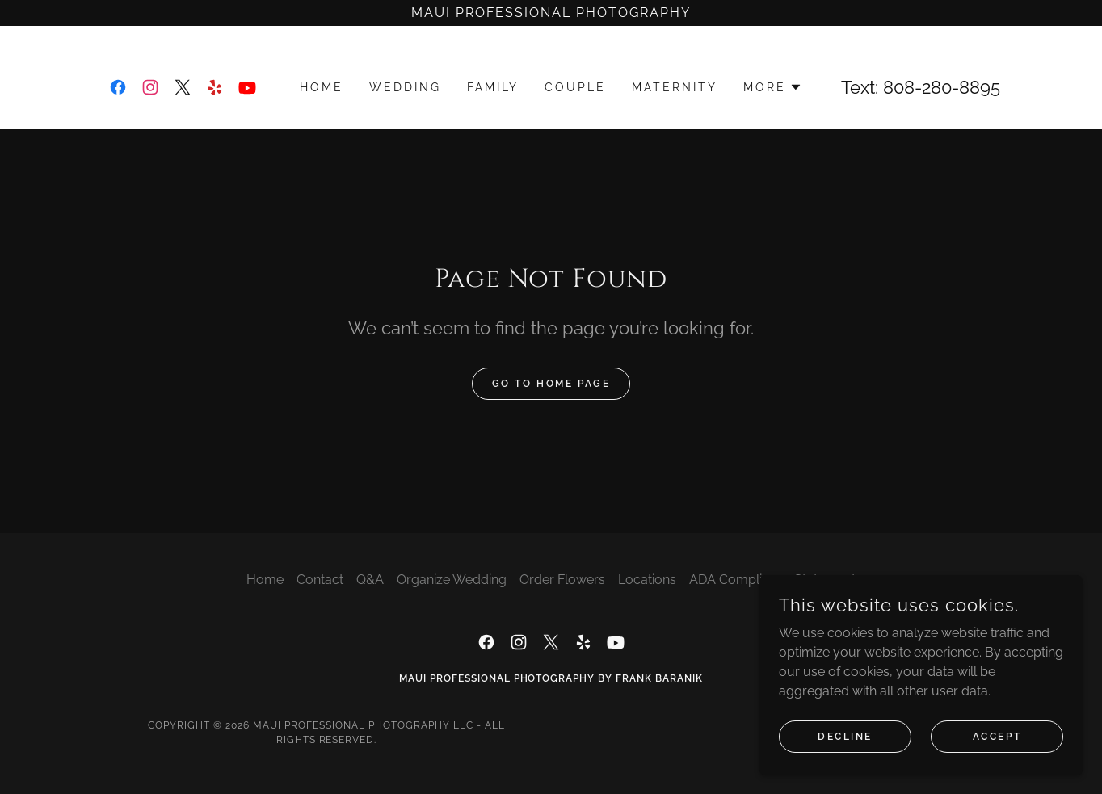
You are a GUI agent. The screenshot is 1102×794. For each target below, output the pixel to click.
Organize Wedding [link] (452, 579)
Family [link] (493, 87)
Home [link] (321, 87)
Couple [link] (575, 87)
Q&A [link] (370, 579)
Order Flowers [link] (562, 579)
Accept (997, 735)
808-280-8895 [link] (941, 87)
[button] (772, 87)
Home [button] (265, 579)
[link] (118, 87)
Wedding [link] (405, 87)
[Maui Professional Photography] (551, 13)
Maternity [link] (674, 87)
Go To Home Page (551, 383)
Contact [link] (320, 579)
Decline (845, 735)
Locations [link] (647, 579)
